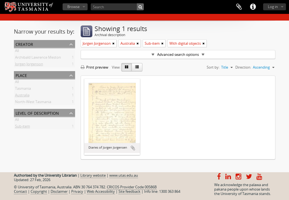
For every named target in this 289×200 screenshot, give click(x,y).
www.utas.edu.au (123, 175)
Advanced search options (178, 54)
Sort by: (213, 67)
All (17, 51)
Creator (24, 44)
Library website (93, 175)
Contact (20, 191)
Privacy (77, 191)
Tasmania (23, 89)
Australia (22, 96)
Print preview (94, 67)
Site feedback (129, 191)
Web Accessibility (101, 191)
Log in (273, 6)
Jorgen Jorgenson (29, 65)
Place (21, 75)
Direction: (243, 67)
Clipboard (239, 7)
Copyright (39, 191)
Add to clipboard (133, 148)
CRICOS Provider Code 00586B (132, 186)
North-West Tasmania (33, 102)
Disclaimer (59, 191)
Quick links (253, 7)
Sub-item (22, 127)
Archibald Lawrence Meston (38, 58)
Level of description (37, 112)
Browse (73, 6)
